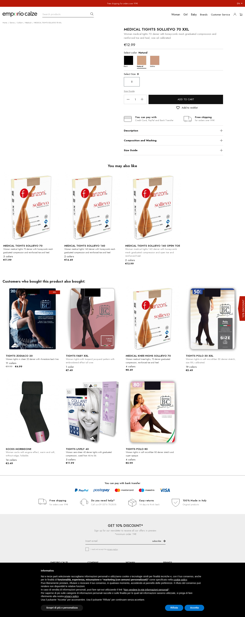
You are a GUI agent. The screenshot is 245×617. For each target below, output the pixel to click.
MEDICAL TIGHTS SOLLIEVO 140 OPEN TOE (152, 246)
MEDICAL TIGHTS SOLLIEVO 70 (23, 246)
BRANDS (167, 562)
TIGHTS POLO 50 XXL (199, 356)
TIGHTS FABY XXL (77, 356)
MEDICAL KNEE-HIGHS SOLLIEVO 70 (148, 356)
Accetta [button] (194, 607)
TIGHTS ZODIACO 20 (19, 356)
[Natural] (142, 61)
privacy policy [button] (71, 596)
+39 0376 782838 (107, 504)
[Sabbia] (155, 61)
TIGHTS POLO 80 (137, 449)
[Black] (129, 61)
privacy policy (112, 549)
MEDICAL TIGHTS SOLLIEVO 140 (84, 246)
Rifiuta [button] (174, 607)
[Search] (68, 13)
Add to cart (186, 99)
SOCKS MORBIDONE (18, 449)
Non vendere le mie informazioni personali (146, 589)
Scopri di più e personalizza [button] (62, 607)
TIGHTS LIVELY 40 (77, 449)
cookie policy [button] (180, 579)
